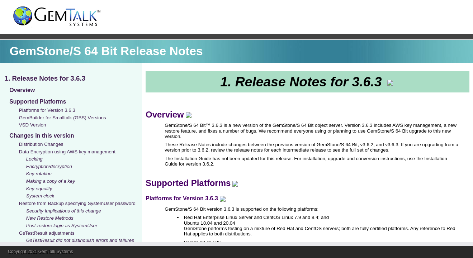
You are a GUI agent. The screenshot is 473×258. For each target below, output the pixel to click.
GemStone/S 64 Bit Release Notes (106, 51)
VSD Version (32, 125)
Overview (22, 90)
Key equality (39, 188)
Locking (34, 159)
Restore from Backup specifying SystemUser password (77, 203)
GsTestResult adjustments (47, 233)
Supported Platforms (37, 102)
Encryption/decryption (49, 166)
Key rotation (39, 173)
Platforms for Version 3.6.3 (47, 110)
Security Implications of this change (63, 211)
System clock (40, 196)
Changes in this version (41, 136)
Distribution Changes (41, 144)
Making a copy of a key (50, 181)
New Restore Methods (50, 218)
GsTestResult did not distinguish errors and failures (80, 240)
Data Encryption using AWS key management (67, 151)
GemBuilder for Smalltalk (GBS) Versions (62, 117)
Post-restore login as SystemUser (62, 225)
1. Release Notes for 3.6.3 (45, 78)
